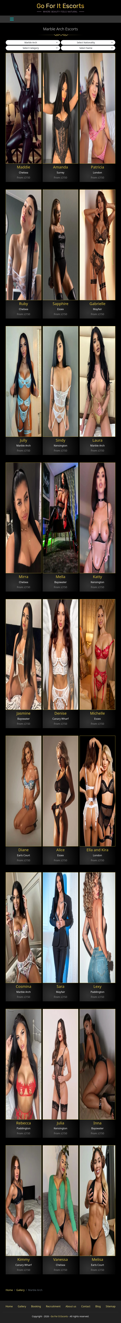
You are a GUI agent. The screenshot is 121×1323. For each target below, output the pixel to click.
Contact (85, 1306)
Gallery (20, 1290)
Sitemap (110, 1306)
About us (71, 1306)
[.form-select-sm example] (33, 42)
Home (9, 1290)
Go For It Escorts (59, 1316)
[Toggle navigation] (12, 19)
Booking (36, 1306)
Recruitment (53, 1306)
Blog (98, 1306)
